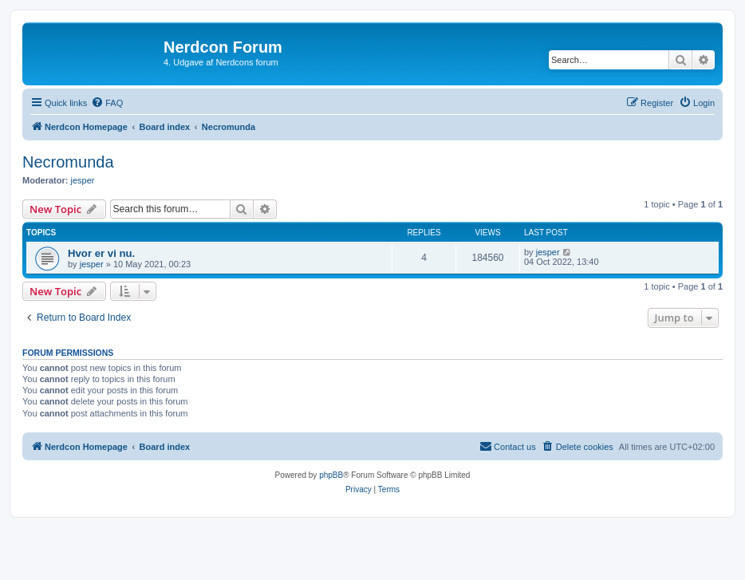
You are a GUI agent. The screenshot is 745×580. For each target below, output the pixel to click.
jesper (83, 180)
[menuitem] (107, 102)
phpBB (331, 475)
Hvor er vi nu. (101, 253)
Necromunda (68, 162)
